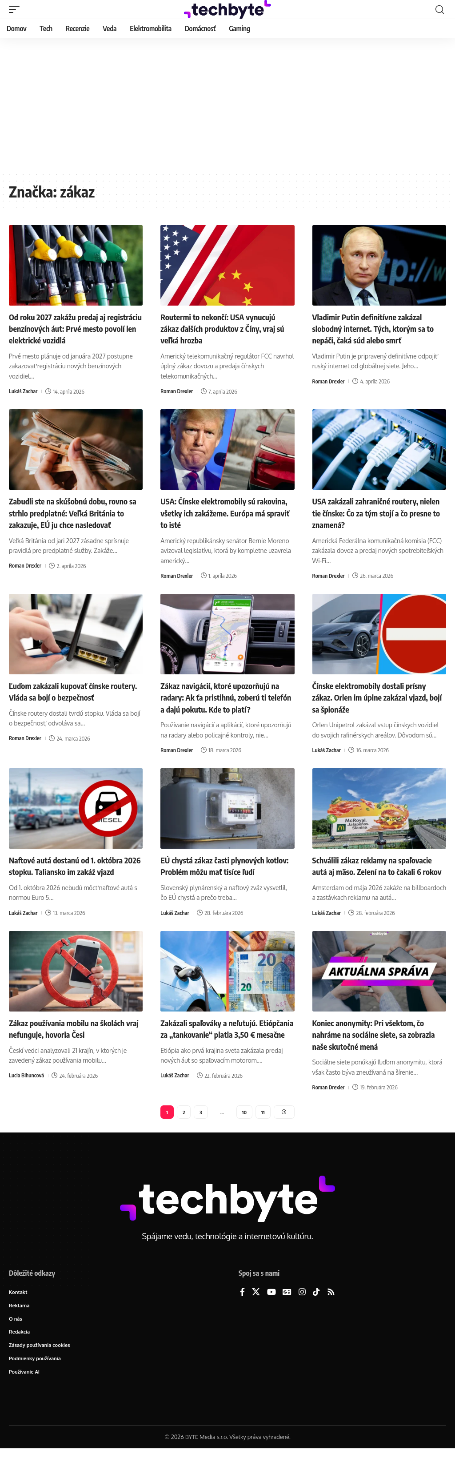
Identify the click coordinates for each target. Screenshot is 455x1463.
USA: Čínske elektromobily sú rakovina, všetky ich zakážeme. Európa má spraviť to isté (216, 512)
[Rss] (331, 1303)
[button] (16, 9)
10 (244, 1121)
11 (263, 1121)
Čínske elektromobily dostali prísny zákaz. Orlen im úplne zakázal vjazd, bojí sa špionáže (377, 695)
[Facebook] (242, 1303)
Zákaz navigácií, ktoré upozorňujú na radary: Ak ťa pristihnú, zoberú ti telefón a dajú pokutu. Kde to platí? (227, 695)
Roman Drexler (177, 390)
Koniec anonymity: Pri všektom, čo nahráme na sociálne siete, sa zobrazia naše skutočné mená (375, 1043)
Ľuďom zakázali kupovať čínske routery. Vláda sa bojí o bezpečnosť (72, 689)
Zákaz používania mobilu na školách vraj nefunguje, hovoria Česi (74, 1037)
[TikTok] (316, 1303)
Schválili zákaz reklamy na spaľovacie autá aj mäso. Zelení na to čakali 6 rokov (378, 869)
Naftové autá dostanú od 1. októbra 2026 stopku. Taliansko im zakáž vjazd (73, 869)
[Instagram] (302, 1303)
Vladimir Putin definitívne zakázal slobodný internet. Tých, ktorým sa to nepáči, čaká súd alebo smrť (375, 328)
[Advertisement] (227, 104)
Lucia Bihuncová (27, 1084)
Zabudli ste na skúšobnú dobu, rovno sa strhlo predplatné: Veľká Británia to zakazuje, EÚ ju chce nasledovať (75, 512)
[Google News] (287, 1303)
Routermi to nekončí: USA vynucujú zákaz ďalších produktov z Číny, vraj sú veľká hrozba (224, 328)
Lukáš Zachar (24, 390)
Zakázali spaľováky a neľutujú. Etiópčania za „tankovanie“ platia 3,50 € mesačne (221, 1043)
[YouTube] (271, 1303)
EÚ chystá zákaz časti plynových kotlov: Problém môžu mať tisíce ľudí (226, 863)
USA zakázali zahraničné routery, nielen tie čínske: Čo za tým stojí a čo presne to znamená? (378, 512)
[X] (256, 1303)
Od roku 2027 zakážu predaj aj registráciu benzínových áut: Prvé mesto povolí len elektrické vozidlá (71, 328)
